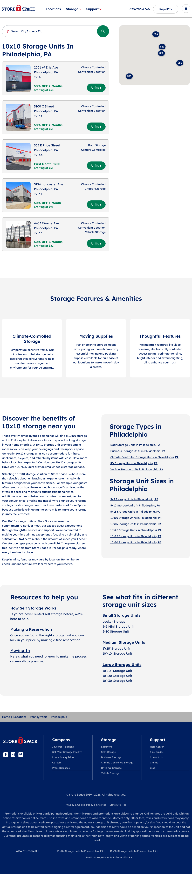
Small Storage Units (121, 615)
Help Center (157, 746)
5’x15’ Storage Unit (116, 649)
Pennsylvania (38, 717)
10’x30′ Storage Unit (117, 681)
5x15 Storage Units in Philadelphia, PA (135, 511)
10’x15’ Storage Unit (117, 671)
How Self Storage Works (33, 608)
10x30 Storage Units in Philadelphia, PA (135, 542)
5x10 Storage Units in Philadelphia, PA (135, 505)
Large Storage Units (121, 664)
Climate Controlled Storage (117, 762)
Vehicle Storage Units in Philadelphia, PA (136, 469)
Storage (73, 9)
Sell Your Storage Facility (67, 752)
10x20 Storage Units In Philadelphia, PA (80, 851)
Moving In (20, 650)
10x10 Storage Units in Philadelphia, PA (135, 517)
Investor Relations (63, 746)
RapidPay (165, 9)
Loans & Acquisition (63, 757)
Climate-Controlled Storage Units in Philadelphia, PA (144, 457)
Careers (56, 762)
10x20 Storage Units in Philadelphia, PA (136, 530)
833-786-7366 (139, 9)
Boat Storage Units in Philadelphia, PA (135, 444)
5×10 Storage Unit (115, 631)
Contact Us (156, 757)
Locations (53, 9)
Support (93, 9)
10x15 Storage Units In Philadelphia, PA (109, 857)
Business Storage (111, 757)
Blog (152, 767)
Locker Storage (114, 622)
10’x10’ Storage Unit (117, 653)
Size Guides (156, 752)
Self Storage (108, 752)
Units (96, 88)
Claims (154, 762)
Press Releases (61, 767)
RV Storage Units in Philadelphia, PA (133, 463)
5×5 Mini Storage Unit (118, 626)
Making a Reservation (31, 629)
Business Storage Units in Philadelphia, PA (137, 451)
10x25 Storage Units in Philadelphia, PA (135, 536)
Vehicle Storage (110, 773)
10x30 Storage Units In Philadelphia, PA (133, 851)
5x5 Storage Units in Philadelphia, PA (134, 499)
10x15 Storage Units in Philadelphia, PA (135, 524)
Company (61, 739)
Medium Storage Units (123, 642)
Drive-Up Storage (111, 767)
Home (6, 717)
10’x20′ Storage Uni (116, 676)
